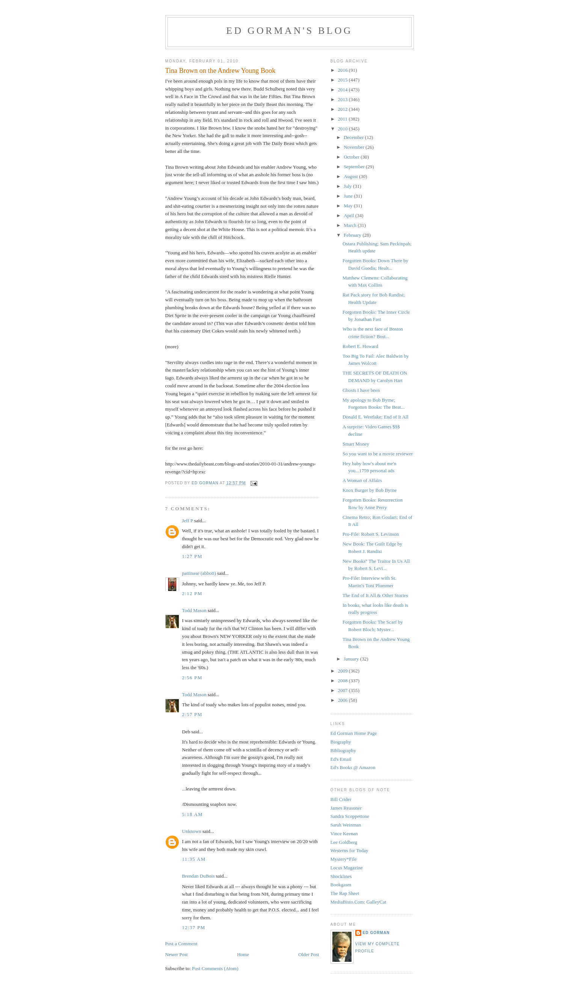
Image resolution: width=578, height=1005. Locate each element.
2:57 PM (192, 714)
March (351, 225)
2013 (343, 99)
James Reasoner (346, 808)
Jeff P (187, 520)
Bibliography (343, 750)
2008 (343, 680)
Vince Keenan (344, 833)
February (353, 235)
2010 (343, 128)
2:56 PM (192, 677)
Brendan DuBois (198, 876)
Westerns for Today (349, 850)
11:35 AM (194, 859)
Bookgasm (341, 884)
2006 (343, 700)
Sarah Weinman (346, 825)
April (349, 215)
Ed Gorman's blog (289, 30)
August (351, 176)
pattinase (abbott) (199, 573)
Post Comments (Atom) (215, 968)
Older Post (308, 954)
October (352, 157)
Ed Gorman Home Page (354, 733)
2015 (343, 80)
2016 (343, 70)
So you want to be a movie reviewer (378, 453)
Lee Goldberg (344, 842)
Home (243, 954)
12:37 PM (193, 927)
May (349, 206)
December (354, 137)
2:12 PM (192, 593)
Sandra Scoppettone (350, 816)
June (349, 196)
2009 (343, 671)
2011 (343, 119)
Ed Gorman (376, 933)
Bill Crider (341, 799)
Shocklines (341, 876)
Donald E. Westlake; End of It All (375, 417)
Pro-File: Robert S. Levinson (371, 534)
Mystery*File (344, 859)
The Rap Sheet (345, 893)
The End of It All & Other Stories (375, 595)
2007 (343, 690)
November (354, 147)
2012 (343, 109)
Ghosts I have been (361, 390)
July (348, 186)
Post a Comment (181, 943)
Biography (341, 742)
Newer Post (176, 954)
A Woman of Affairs (362, 480)
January (352, 659)
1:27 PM (192, 556)
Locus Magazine (347, 867)
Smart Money (356, 444)
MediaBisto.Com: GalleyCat (358, 902)
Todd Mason (194, 610)
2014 (343, 89)
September (355, 166)
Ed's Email (341, 759)
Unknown (191, 831)
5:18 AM (192, 814)
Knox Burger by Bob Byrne (370, 490)
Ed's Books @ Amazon (353, 767)
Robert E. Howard (360, 346)
